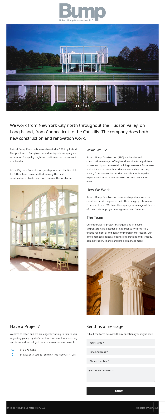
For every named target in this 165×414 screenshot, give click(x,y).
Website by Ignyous (147, 407)
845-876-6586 (28, 349)
